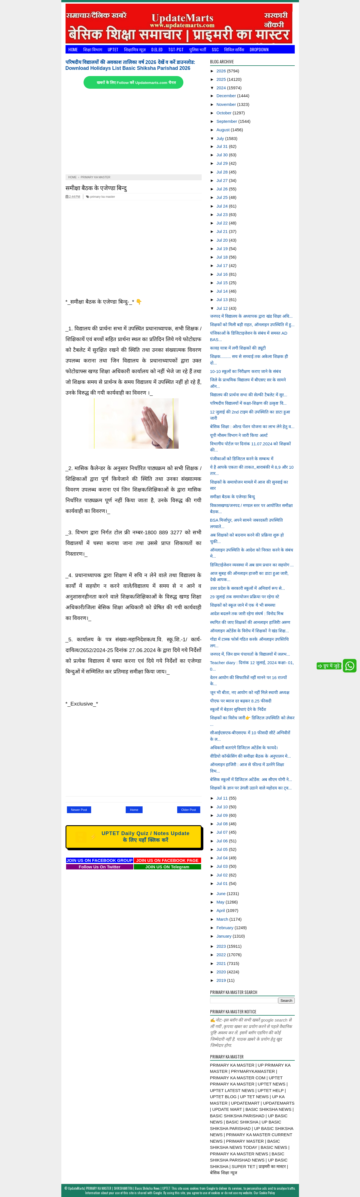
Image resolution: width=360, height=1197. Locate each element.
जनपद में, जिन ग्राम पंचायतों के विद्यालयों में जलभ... (250, 654)
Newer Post (79, 809)
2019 (222, 980)
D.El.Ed (157, 49)
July (221, 138)
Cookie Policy (267, 1193)
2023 (222, 946)
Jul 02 (223, 875)
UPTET (113, 49)
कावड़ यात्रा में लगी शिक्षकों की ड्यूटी (238, 348)
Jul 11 (223, 798)
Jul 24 (223, 206)
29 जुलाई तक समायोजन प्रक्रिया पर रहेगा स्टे (245, 596)
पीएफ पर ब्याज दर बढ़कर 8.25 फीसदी (240, 700)
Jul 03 (223, 866)
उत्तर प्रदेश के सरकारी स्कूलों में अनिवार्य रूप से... (247, 588)
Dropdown (259, 49)
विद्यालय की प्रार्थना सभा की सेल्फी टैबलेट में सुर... (248, 394)
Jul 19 (223, 248)
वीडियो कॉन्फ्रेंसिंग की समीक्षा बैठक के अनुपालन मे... (250, 756)
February (226, 927)
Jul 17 (223, 265)
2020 (222, 971)
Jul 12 (223, 308)
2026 (222, 70)
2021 (222, 963)
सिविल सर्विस (234, 49)
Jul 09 (223, 815)
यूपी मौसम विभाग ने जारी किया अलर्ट (239, 435)
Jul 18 (223, 257)
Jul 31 (223, 146)
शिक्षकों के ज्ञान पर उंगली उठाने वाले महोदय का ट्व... (251, 788)
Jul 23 (223, 214)
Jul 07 (223, 832)
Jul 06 (223, 840)
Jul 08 (223, 823)
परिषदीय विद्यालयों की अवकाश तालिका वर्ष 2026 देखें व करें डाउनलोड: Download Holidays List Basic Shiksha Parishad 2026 (130, 65)
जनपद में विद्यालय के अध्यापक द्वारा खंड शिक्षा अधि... (251, 316)
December (227, 95)
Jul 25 (223, 197)
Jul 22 (223, 223)
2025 (222, 79)
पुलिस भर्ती (197, 49)
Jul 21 (223, 231)
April (221, 910)
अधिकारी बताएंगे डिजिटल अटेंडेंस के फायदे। (244, 747)
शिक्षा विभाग (92, 49)
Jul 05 (223, 849)
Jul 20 (223, 240)
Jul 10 (223, 806)
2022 (222, 954)
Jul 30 (223, 154)
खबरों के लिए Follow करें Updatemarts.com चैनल (136, 83)
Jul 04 (223, 857)
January (225, 936)
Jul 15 (223, 282)
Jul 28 (223, 172)
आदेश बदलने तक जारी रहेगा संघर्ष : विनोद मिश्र (247, 613)
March (223, 919)
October (225, 112)
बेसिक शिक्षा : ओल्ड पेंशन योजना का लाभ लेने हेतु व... (252, 426)
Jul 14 (223, 291)
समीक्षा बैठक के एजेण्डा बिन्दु (96, 187)
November (227, 104)
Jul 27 (223, 180)
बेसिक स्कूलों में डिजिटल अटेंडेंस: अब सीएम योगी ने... (251, 779)
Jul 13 (223, 299)
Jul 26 (223, 188)
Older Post (188, 809)
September (227, 121)
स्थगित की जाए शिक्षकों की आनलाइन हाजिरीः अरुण (250, 622)
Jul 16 (223, 274)
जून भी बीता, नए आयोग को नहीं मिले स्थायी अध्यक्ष (250, 692)
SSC (215, 49)
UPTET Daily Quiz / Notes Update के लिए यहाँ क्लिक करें (132, 837)
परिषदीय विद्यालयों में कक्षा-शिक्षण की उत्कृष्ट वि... (248, 403)
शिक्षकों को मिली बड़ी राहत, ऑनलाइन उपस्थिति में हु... (252, 324)
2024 (222, 87)
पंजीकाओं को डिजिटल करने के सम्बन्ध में (241, 458)
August (224, 129)
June (222, 893)
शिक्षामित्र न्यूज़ (135, 49)
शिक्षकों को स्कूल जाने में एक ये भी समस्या (242, 605)
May (221, 902)
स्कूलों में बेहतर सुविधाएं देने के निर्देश (238, 709)
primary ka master (100, 196)
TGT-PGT (176, 49)
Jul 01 (223, 883)
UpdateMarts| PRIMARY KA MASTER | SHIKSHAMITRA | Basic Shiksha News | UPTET (119, 1188)
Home (73, 49)
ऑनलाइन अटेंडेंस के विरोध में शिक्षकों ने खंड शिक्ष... (249, 630)
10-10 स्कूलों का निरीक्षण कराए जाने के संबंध (245, 371)
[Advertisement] (134, 132)
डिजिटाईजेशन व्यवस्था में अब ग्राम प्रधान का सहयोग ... (252, 564)
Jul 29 (223, 163)
